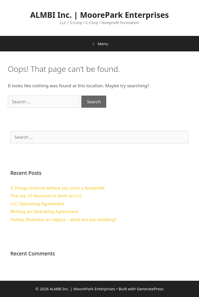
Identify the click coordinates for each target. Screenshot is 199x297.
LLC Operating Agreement (37, 204)
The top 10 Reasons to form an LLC (46, 196)
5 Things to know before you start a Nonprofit (57, 188)
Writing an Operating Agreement (44, 211)
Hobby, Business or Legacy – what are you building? (63, 219)
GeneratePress (150, 288)
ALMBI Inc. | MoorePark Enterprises (99, 15)
